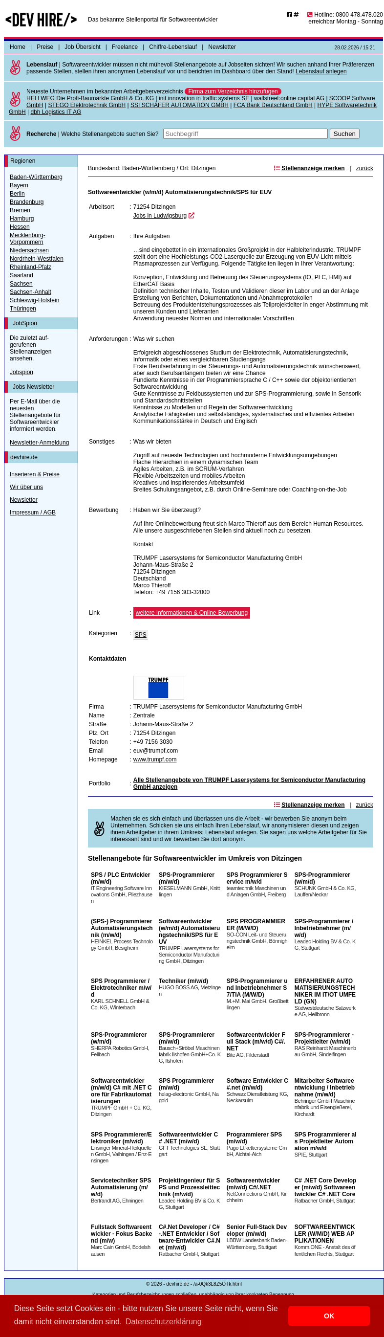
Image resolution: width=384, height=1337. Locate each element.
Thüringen (23, 308)
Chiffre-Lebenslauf (173, 47)
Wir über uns (26, 487)
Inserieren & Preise (35, 474)
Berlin (17, 193)
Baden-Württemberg (36, 177)
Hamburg (22, 218)
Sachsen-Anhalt (30, 292)
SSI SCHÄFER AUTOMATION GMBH (179, 105)
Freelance (125, 47)
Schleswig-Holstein (34, 300)
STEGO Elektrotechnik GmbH (87, 105)
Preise (45, 47)
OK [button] (329, 1316)
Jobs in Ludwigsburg (160, 215)
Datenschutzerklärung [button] (164, 1321)
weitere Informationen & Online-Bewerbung (192, 612)
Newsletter (222, 47)
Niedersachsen (29, 250)
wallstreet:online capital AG (289, 98)
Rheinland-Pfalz (30, 267)
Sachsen (21, 283)
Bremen (20, 210)
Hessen (20, 226)
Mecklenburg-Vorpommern (27, 238)
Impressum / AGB (33, 512)
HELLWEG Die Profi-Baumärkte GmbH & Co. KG (90, 98)
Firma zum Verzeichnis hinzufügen (232, 91)
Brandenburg (26, 202)
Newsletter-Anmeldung (39, 442)
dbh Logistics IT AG (55, 112)
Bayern (19, 185)
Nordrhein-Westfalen (37, 258)
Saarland (21, 275)
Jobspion (21, 372)
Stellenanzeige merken (312, 168)
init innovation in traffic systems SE (204, 98)
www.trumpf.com (155, 759)
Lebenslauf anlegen (321, 71)
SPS (141, 634)
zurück (364, 168)
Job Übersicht (82, 47)
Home (17, 47)
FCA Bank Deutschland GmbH (273, 105)
